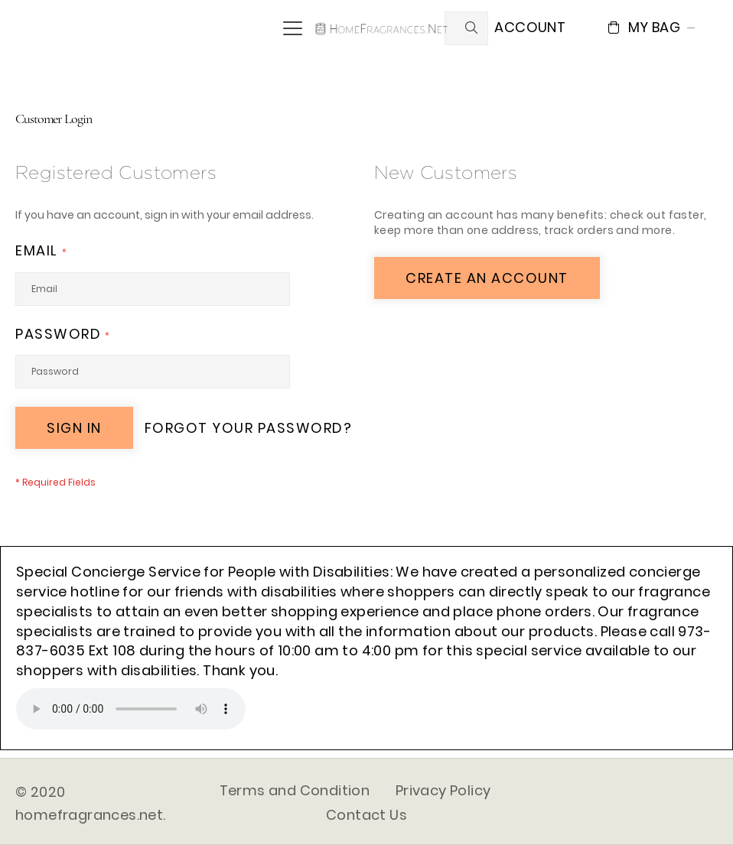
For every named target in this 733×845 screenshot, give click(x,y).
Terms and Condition (295, 790)
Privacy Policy (443, 790)
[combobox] (466, 28)
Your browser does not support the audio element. (131, 709)
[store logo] (382, 27)
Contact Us (366, 814)
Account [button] (529, 27)
